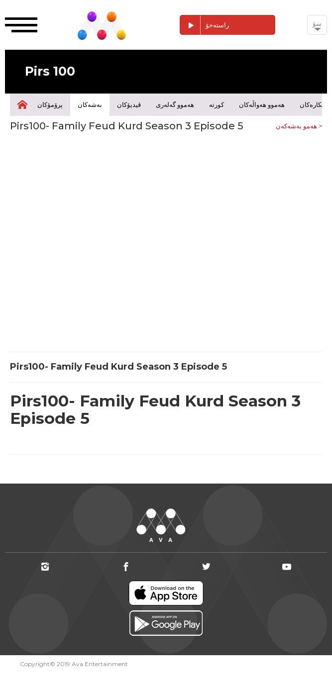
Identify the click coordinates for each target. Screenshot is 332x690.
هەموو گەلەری (175, 104)
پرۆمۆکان (50, 104)
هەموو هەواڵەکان (262, 104)
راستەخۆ (204, 25)
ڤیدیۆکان (129, 104)
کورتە (216, 104)
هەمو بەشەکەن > (299, 126)
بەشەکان (90, 104)
